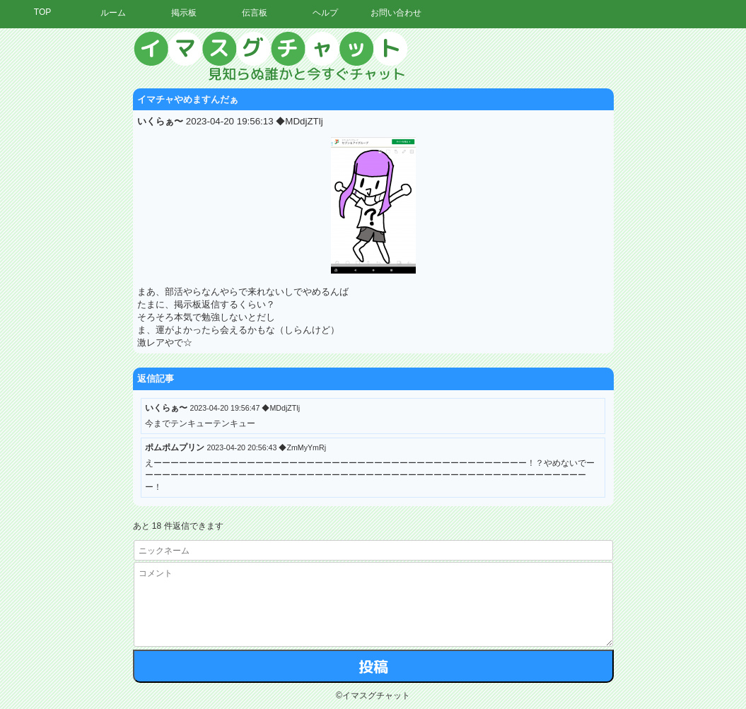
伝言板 (254, 13)
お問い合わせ (396, 13)
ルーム (113, 13)
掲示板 (184, 13)
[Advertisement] (615, 244)
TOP (42, 12)
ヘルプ (325, 13)
